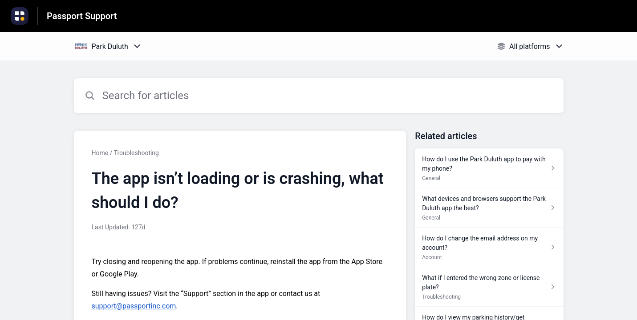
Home (100, 152)
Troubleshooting (136, 152)
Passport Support (82, 16)
